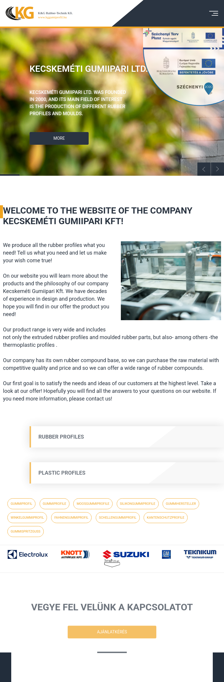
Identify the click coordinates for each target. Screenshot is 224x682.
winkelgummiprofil (27, 518)
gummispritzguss (25, 531)
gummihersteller (181, 504)
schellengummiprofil (118, 518)
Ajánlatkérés (112, 643)
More (60, 138)
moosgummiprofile (93, 504)
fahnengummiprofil (71, 518)
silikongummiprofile (137, 504)
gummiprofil (21, 504)
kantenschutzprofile (165, 518)
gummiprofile (54, 504)
